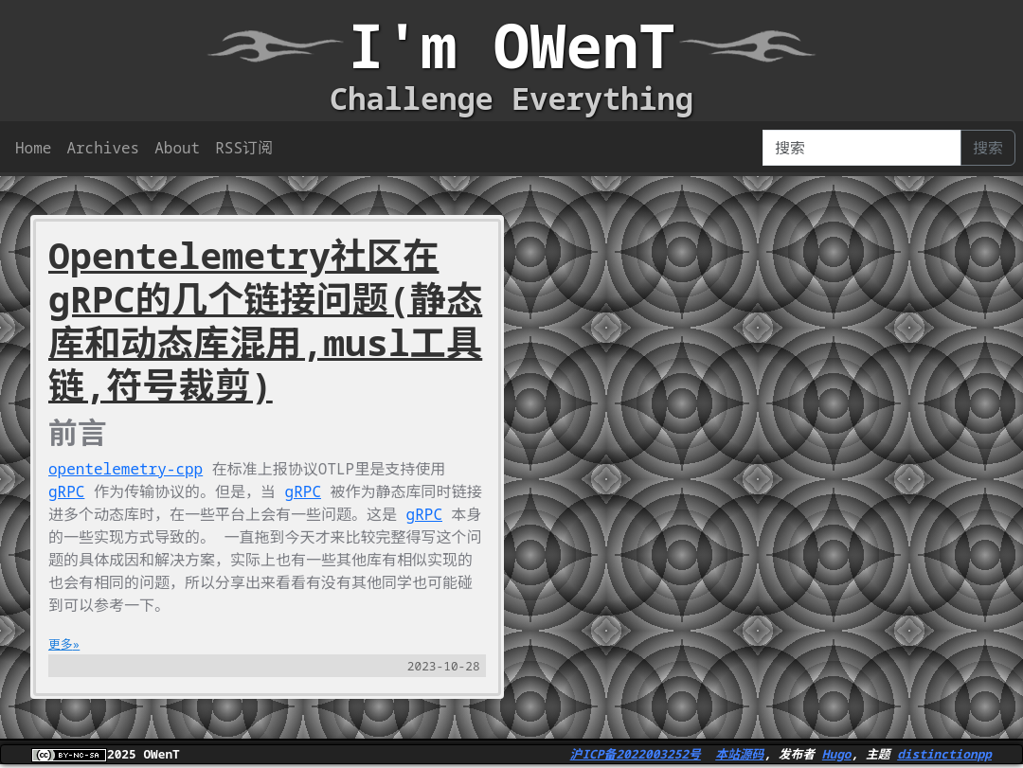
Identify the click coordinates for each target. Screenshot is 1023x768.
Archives (102, 147)
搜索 (988, 147)
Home (33, 147)
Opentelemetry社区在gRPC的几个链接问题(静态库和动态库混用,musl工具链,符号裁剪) (265, 320)
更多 (60, 643)
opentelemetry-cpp (125, 468)
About (177, 147)
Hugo (837, 753)
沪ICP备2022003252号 (635, 753)
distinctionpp (944, 753)
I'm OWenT (511, 45)
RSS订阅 (244, 147)
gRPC (66, 491)
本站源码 (739, 753)
